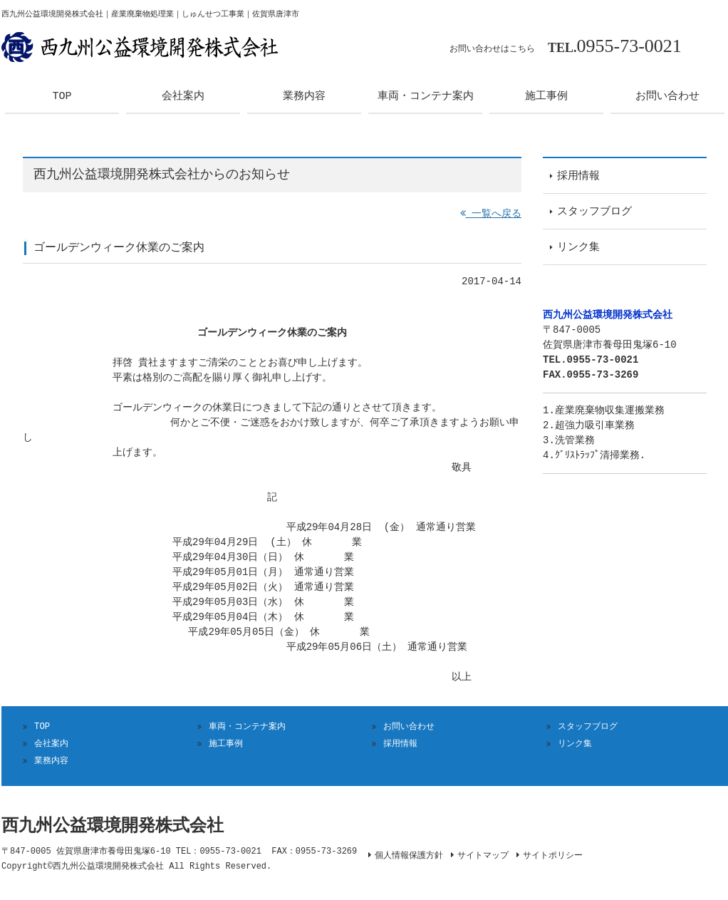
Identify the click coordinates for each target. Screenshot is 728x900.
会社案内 (51, 744)
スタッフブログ (588, 726)
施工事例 (226, 744)
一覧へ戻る (490, 214)
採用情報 (400, 744)
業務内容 (51, 761)
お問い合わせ (409, 726)
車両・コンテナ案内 (247, 726)
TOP (42, 726)
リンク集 (575, 744)
